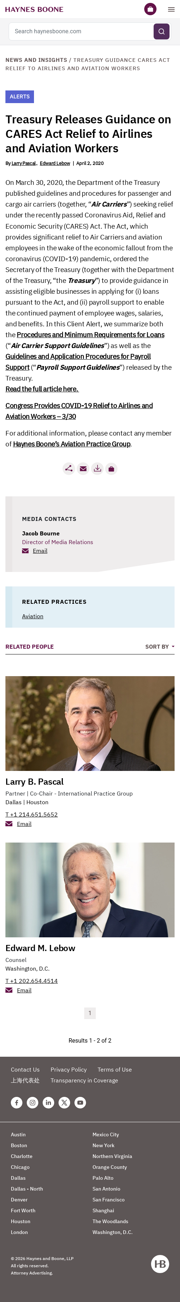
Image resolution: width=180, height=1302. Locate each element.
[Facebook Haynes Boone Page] (16, 1102)
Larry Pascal (24, 163)
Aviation (32, 616)
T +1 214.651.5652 (31, 814)
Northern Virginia (112, 1156)
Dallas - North (27, 1189)
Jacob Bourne (41, 533)
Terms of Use (115, 1069)
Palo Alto (103, 1178)
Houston (37, 802)
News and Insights (36, 59)
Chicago (20, 1167)
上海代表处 (25, 1080)
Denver (19, 1199)
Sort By (157, 646)
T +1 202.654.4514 (31, 980)
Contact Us (25, 1069)
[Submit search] (162, 31)
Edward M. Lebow (40, 947)
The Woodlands (110, 1221)
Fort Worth (23, 1210)
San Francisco (109, 1199)
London (19, 1232)
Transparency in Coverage (84, 1080)
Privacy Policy (69, 1069)
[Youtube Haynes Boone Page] (80, 1102)
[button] (111, 469)
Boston (19, 1145)
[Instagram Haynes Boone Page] (32, 1102)
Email (40, 550)
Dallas (13, 802)
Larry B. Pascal (34, 781)
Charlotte (22, 1156)
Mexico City (106, 1134)
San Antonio (106, 1189)
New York (104, 1145)
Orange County (110, 1167)
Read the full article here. (42, 389)
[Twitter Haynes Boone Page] (64, 1102)
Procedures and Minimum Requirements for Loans (90, 334)
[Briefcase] (150, 9)
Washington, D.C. (27, 968)
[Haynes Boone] (34, 9)
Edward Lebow (55, 163)
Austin (18, 1134)
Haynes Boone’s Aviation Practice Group (71, 444)
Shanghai (103, 1210)
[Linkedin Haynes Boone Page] (48, 1102)
